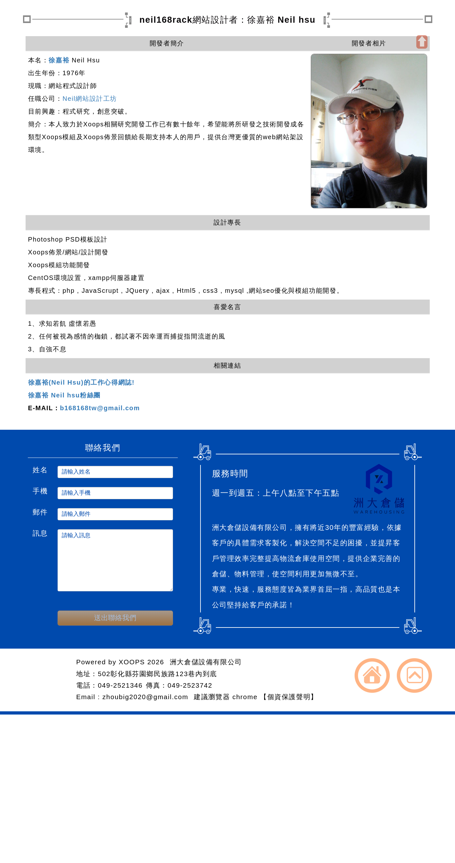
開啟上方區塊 (422, 42)
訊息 (40, 532)
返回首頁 (372, 675)
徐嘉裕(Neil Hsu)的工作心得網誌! (81, 382)
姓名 (40, 469)
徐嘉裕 (59, 60)
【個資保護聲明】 (289, 696)
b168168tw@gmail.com (100, 408)
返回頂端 (414, 675)
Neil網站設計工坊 (90, 98)
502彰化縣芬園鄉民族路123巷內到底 (157, 673)
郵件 (40, 511)
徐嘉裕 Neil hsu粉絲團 (64, 395)
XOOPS (132, 662)
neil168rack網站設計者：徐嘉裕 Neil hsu (227, 20)
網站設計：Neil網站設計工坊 (48, 679)
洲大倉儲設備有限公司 (206, 662)
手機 (40, 490)
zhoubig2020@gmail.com (146, 696)
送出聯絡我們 (115, 618)
